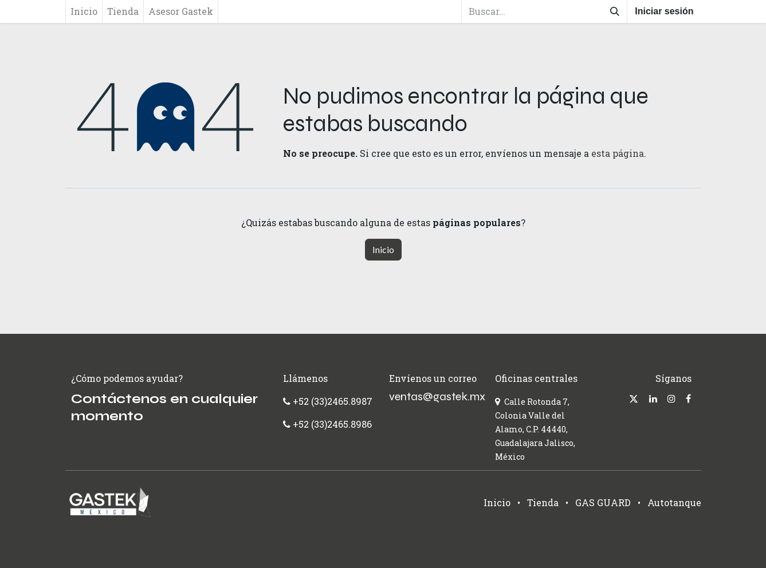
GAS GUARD (603, 502)
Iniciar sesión (664, 11)
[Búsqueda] (615, 11)
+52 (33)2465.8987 (331, 401)
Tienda (543, 502)
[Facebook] (688, 398)
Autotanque (674, 502)
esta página (617, 153)
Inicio (383, 249)
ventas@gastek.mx (437, 396)
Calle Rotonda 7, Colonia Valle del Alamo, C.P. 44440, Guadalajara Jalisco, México (535, 429)
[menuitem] (84, 11)
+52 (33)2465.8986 (332, 424)
